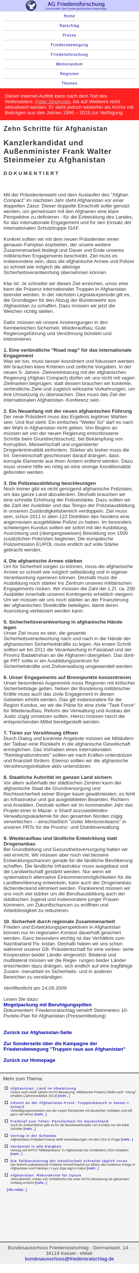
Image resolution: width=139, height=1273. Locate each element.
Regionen (69, 74)
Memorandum (69, 64)
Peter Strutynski (52, 101)
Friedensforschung (69, 55)
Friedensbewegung (69, 45)
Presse (69, 35)
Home (69, 16)
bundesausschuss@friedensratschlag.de (69, 1259)
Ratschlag (69, 26)
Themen (69, 83)
